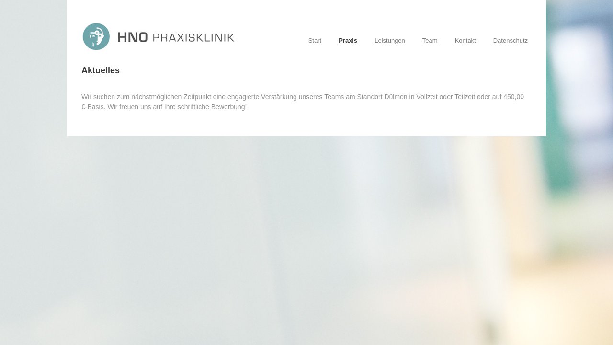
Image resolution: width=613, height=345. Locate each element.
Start (314, 40)
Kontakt (465, 40)
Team (430, 40)
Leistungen (390, 40)
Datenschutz (510, 40)
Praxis (348, 40)
